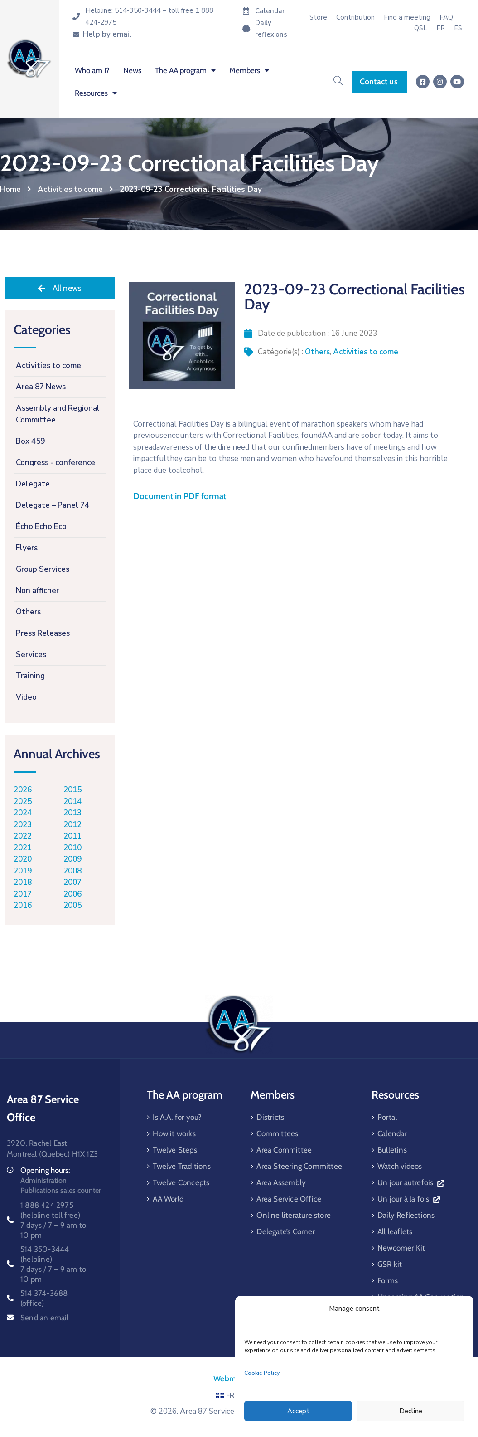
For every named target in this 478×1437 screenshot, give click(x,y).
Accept (298, 1411)
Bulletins (392, 1149)
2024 (23, 813)
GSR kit (389, 1264)
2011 (72, 836)
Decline (410, 1411)
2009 (72, 859)
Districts (270, 1117)
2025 (23, 801)
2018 (23, 882)
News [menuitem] (132, 70)
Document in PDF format (179, 496)
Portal (387, 1117)
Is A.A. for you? (177, 1117)
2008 (72, 871)
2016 (23, 905)
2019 (23, 871)
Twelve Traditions (181, 1166)
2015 (72, 790)
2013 (72, 813)
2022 (23, 836)
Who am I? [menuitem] (92, 70)
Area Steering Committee (299, 1166)
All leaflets (394, 1231)
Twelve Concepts (181, 1182)
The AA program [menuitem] (185, 70)
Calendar (392, 1133)
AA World (168, 1198)
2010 (72, 848)
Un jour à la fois (408, 1199)
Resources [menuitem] (96, 93)
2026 (23, 790)
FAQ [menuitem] (446, 17)
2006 (72, 894)
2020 (23, 859)
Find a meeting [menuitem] (407, 17)
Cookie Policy (262, 1373)
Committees (277, 1133)
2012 (72, 824)
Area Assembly (281, 1182)
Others (317, 352)
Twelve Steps (175, 1149)
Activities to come (70, 189)
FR (225, 1395)
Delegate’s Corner (285, 1231)
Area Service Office (288, 1198)
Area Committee (284, 1149)
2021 (23, 848)
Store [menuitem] (318, 17)
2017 (23, 894)
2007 (72, 882)
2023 (23, 824)
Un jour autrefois (410, 1182)
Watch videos (399, 1166)
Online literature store (293, 1215)
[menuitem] (440, 28)
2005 (72, 905)
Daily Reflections (406, 1215)
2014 (72, 801)
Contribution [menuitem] (355, 17)
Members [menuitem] (249, 70)
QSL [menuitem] (420, 28)
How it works (174, 1133)
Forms (387, 1280)
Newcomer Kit (401, 1247)
